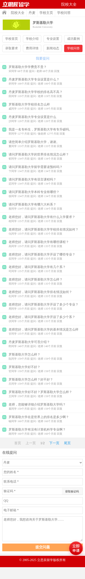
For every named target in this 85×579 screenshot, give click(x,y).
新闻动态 (52, 48)
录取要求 (11, 48)
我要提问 (42, 58)
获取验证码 (72, 491)
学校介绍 (32, 38)
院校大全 (17, 13)
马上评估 (76, 548)
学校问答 (73, 48)
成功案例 (73, 38)
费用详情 (32, 48)
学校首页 (11, 38)
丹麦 (32, 13)
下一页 (54, 443)
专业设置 (52, 38)
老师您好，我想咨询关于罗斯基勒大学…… (42, 528)
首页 (4, 12)
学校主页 (46, 13)
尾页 (67, 443)
